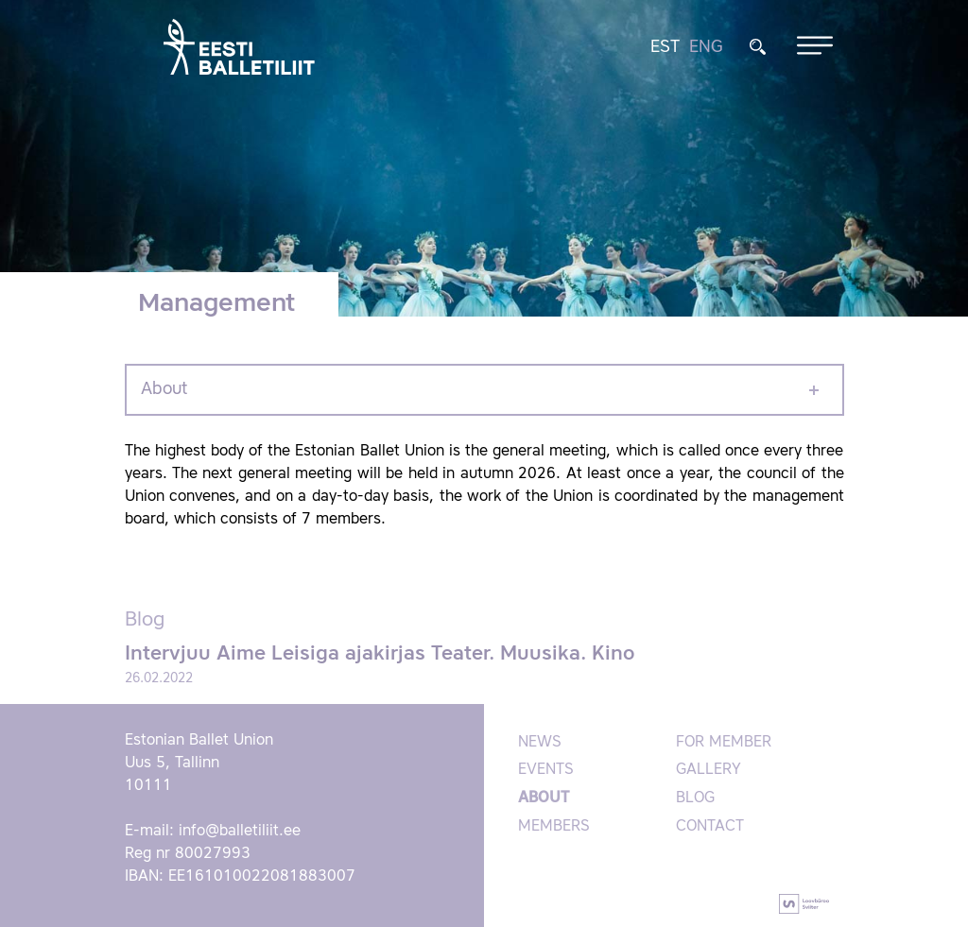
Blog (695, 798)
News (540, 742)
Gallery (708, 770)
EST (665, 47)
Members (554, 826)
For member (723, 742)
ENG (706, 47)
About (164, 389)
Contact (710, 826)
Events (546, 770)
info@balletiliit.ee (240, 831)
